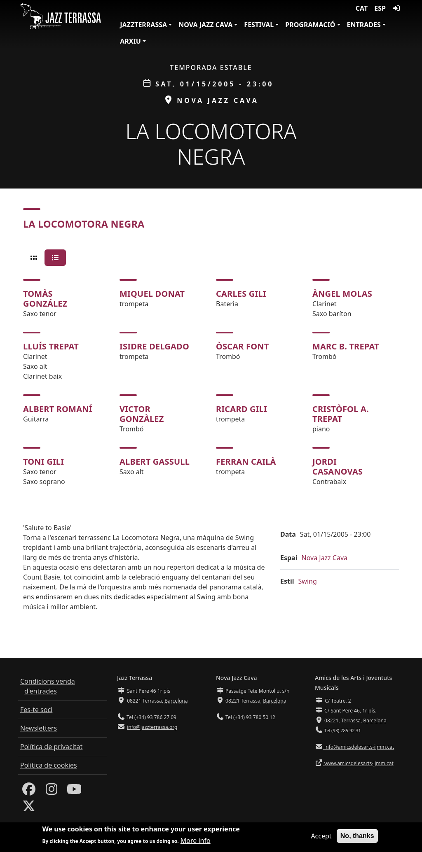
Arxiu (130, 41)
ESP (380, 8)
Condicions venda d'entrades (47, 686)
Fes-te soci (36, 709)
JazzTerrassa (143, 24)
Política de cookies (48, 765)
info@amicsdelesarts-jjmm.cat (358, 746)
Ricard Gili (241, 408)
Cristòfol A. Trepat (340, 413)
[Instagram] (51, 791)
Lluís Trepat (51, 346)
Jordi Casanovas (337, 466)
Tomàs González (45, 298)
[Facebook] (29, 791)
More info (196, 841)
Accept (321, 836)
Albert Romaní (57, 408)
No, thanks (357, 836)
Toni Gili (43, 461)
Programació (310, 24)
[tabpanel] (211, 382)
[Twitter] (29, 808)
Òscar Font (242, 346)
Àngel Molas (342, 293)
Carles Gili (241, 293)
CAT (362, 8)
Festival (259, 24)
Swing (307, 581)
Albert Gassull (155, 461)
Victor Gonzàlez (142, 413)
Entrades (364, 24)
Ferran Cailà (246, 461)
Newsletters (38, 728)
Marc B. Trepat (345, 346)
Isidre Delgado (154, 346)
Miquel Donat (152, 293)
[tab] (34, 257)
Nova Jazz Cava (205, 24)
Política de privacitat (51, 746)
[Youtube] (74, 791)
